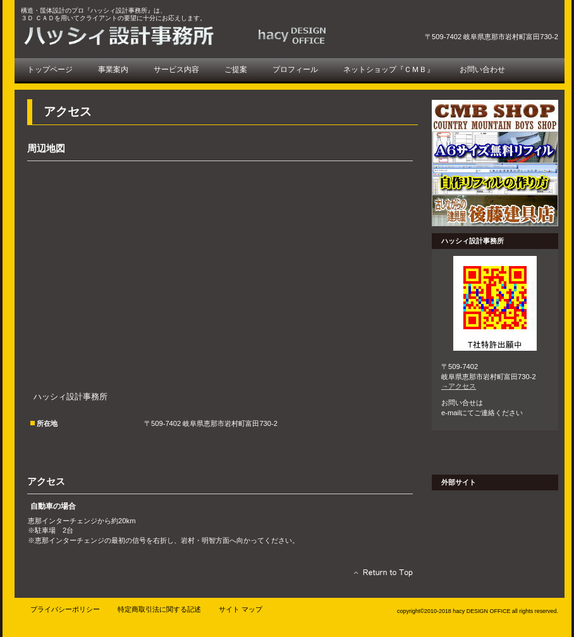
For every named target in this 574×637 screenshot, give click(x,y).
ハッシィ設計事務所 (179, 36)
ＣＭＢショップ (495, 115)
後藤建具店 (495, 210)
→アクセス (458, 386)
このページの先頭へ (379, 575)
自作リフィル (495, 179)
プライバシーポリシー (65, 609)
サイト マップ (240, 609)
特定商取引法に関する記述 (159, 609)
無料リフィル (495, 147)
